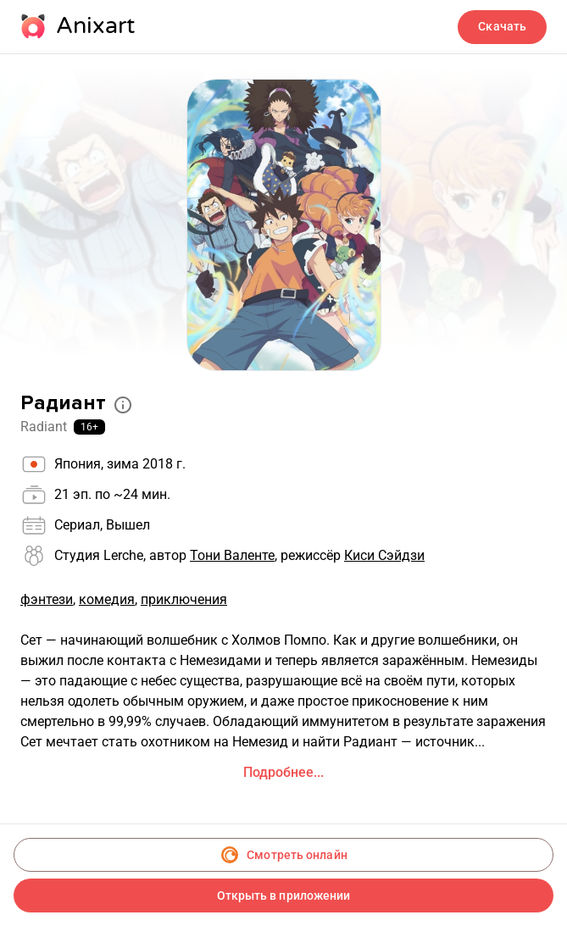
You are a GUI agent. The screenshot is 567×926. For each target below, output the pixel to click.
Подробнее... (283, 772)
